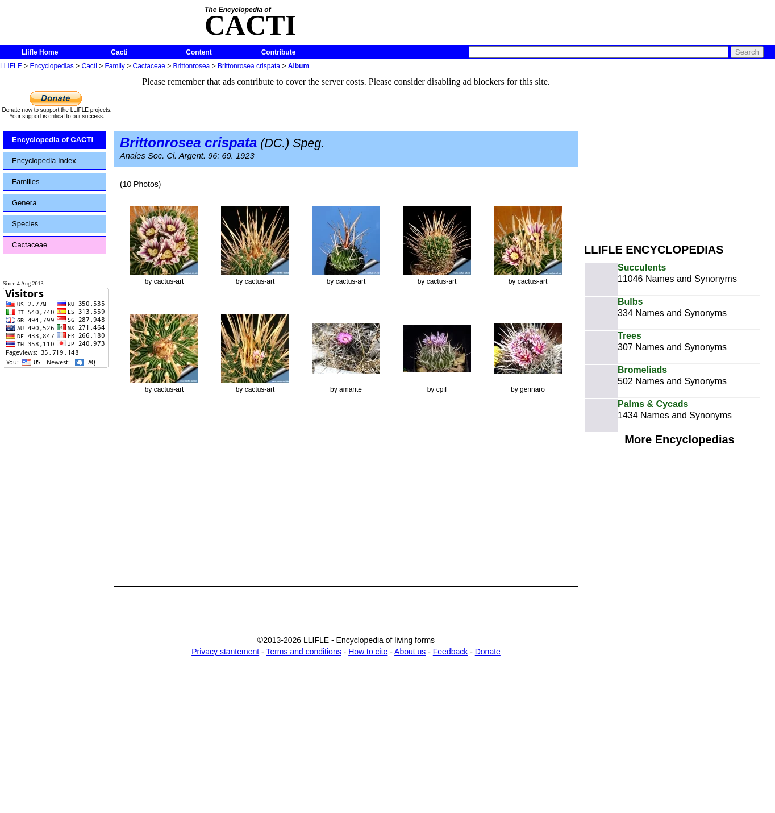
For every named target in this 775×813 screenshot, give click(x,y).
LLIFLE (11, 66)
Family (115, 66)
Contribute (278, 52)
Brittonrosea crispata (249, 66)
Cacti (119, 52)
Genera (24, 202)
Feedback (450, 651)
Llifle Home (40, 52)
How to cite (368, 651)
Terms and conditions (303, 651)
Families (25, 181)
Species (25, 223)
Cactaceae (149, 66)
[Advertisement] (679, 152)
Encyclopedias (51, 66)
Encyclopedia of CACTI (52, 139)
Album (298, 66)
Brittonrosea (191, 66)
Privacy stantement (225, 651)
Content (198, 52)
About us (410, 651)
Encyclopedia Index (44, 160)
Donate (488, 651)
